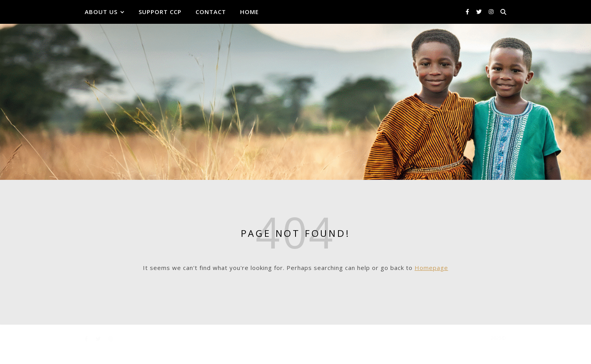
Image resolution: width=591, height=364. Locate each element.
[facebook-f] (468, 11)
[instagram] (491, 11)
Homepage (431, 268)
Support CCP (160, 12)
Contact (211, 12)
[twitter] (479, 11)
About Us (101, 12)
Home (249, 12)
